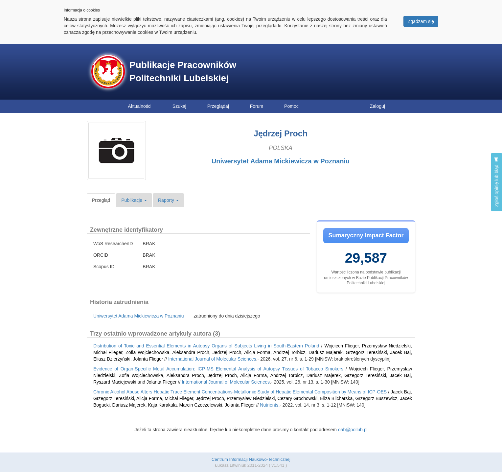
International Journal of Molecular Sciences (212, 359)
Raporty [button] (168, 200)
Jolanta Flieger (148, 359)
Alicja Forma (257, 352)
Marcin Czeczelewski (200, 405)
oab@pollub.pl (353, 429)
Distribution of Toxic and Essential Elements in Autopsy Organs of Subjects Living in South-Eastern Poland (206, 345)
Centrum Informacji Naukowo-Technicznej (251, 459)
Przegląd (101, 200)
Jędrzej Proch (227, 352)
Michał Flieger (107, 352)
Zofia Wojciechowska (147, 352)
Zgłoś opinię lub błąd (496, 182)
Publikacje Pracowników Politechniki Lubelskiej (182, 71)
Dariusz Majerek (325, 352)
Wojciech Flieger (341, 345)
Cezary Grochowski (298, 398)
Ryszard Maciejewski (114, 382)
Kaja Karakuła (162, 405)
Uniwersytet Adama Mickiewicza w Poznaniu (281, 161)
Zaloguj (377, 106)
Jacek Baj (400, 352)
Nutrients (269, 405)
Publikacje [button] (134, 200)
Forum (256, 106)
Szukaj (179, 106)
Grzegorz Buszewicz (376, 398)
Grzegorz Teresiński (366, 352)
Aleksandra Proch (190, 352)
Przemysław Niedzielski (386, 345)
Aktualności (139, 106)
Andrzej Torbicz (289, 352)
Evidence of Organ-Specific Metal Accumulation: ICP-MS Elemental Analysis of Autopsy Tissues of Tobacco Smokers (218, 368)
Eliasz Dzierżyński (111, 359)
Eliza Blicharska (336, 398)
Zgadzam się (421, 21)
